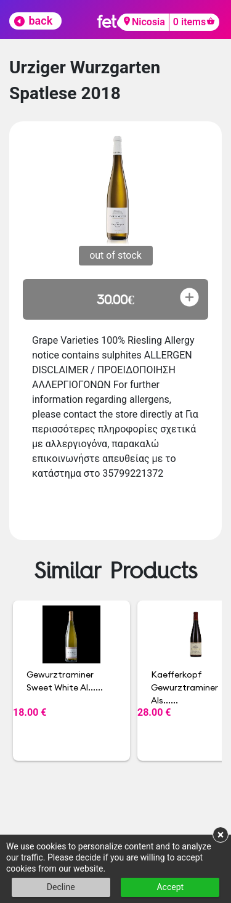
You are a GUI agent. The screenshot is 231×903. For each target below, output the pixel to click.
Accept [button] (170, 887)
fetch (115, 21)
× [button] (220, 834)
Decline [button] (61, 887)
